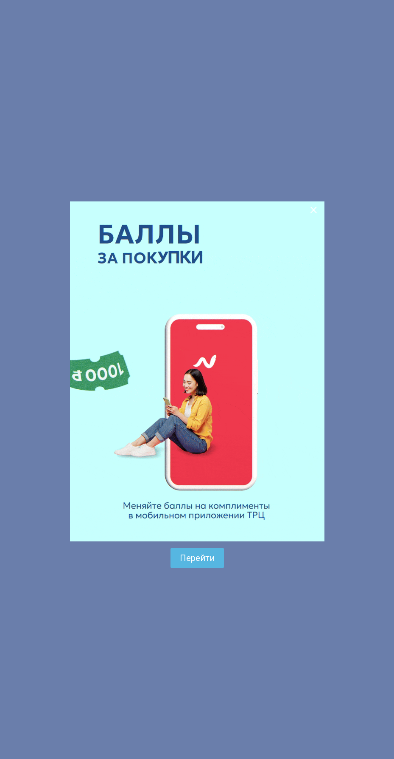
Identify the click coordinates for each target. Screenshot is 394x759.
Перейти (197, 558)
